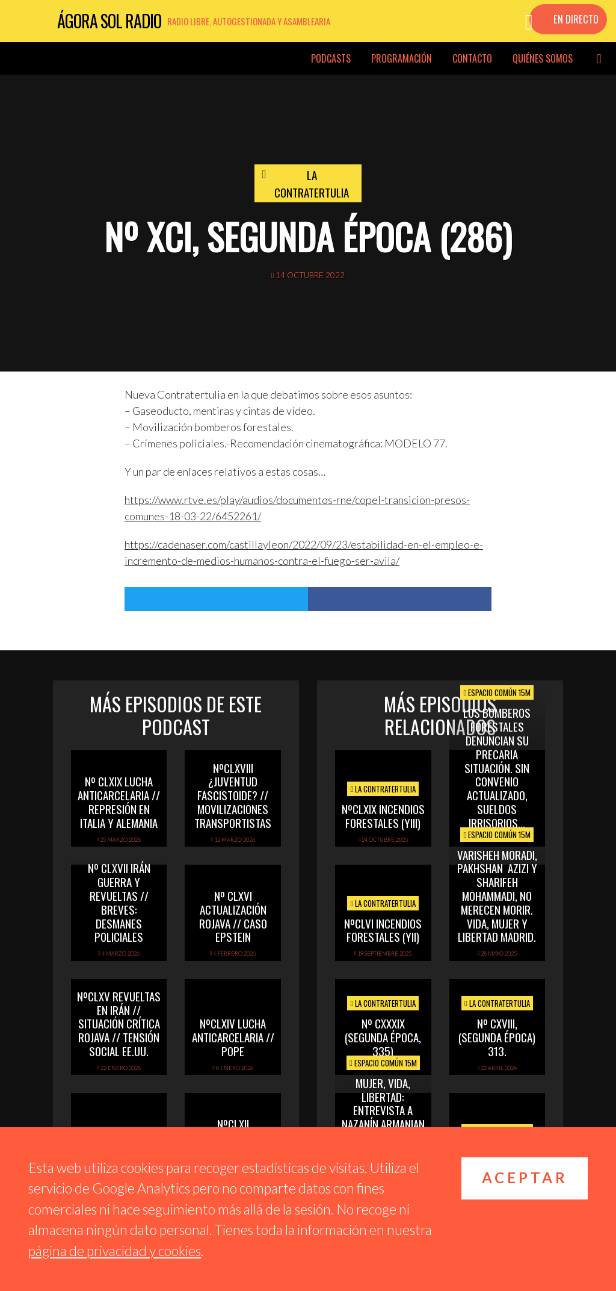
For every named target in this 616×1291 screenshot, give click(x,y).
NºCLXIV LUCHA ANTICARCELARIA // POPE (233, 1037)
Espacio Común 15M (497, 692)
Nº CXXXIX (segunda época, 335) (383, 1037)
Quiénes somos (543, 58)
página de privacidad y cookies (114, 1250)
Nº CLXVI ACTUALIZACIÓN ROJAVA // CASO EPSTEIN (233, 916)
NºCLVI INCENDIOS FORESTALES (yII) (383, 930)
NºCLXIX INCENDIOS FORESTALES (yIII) (383, 815)
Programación (401, 58)
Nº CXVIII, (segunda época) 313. (496, 1037)
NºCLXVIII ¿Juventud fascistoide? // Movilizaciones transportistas (232, 795)
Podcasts (331, 58)
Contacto (472, 58)
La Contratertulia (311, 183)
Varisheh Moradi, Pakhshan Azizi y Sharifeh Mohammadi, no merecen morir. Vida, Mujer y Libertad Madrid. (497, 895)
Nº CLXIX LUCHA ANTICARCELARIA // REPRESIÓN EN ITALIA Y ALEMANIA (119, 801)
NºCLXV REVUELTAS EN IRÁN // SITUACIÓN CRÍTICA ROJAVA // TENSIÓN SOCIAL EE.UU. (119, 1023)
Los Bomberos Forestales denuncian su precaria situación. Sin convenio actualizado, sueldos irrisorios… (497, 767)
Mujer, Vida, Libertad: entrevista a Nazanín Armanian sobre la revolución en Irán (383, 1124)
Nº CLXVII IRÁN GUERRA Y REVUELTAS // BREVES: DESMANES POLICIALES (119, 902)
